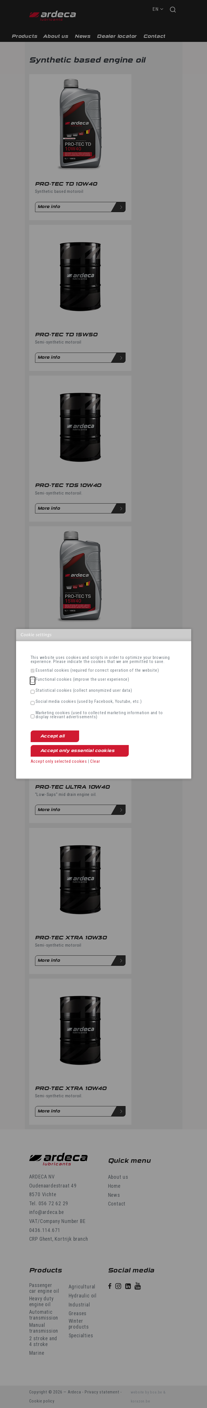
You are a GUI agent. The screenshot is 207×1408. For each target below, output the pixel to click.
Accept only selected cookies (59, 761)
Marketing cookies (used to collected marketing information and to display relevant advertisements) (99, 715)
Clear (95, 761)
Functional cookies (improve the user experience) (82, 680)
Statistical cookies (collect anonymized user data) (84, 691)
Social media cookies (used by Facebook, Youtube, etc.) (89, 702)
